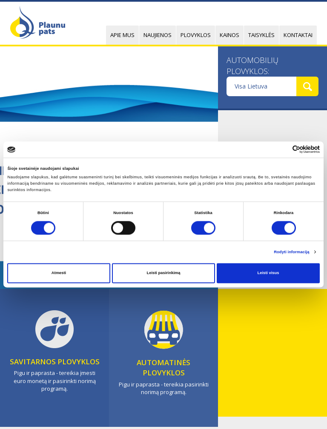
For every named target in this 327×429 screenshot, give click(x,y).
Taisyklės (261, 35)
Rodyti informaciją (291, 252)
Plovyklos (196, 35)
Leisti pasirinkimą (163, 273)
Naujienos (157, 35)
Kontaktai (298, 35)
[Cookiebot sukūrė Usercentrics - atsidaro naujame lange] (282, 150)
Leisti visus (268, 273)
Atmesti (59, 273)
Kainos (229, 35)
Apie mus (122, 35)
